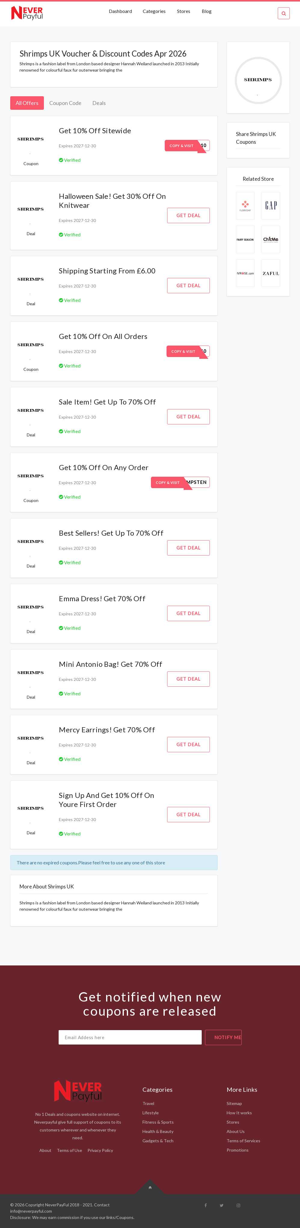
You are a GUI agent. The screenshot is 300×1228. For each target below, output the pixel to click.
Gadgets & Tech (157, 1140)
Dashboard (121, 11)
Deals (99, 103)
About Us (236, 1131)
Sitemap (234, 1103)
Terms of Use (69, 1150)
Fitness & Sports (158, 1122)
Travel (148, 1103)
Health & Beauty (157, 1131)
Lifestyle (150, 1112)
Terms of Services (243, 1140)
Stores (183, 11)
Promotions (238, 1150)
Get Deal (188, 215)
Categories (154, 11)
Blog (207, 11)
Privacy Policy (100, 1150)
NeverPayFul (57, 1204)
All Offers (27, 103)
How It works (239, 1112)
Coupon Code (65, 103)
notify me (227, 1037)
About (45, 1150)
